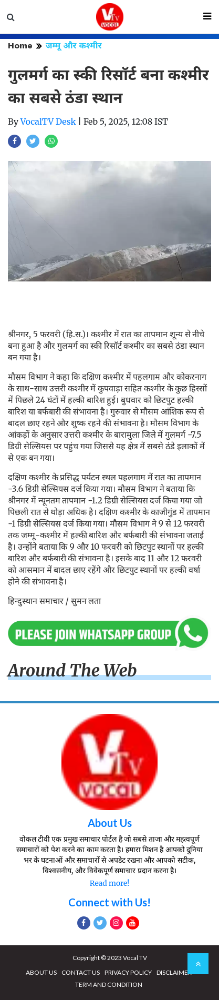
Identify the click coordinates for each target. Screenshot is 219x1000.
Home (20, 45)
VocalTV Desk (48, 121)
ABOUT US (41, 972)
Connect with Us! (109, 902)
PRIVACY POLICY (128, 972)
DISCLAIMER (174, 972)
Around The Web (72, 670)
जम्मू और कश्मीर (74, 45)
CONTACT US (80, 972)
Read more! (109, 883)
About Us (110, 822)
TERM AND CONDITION (108, 984)
